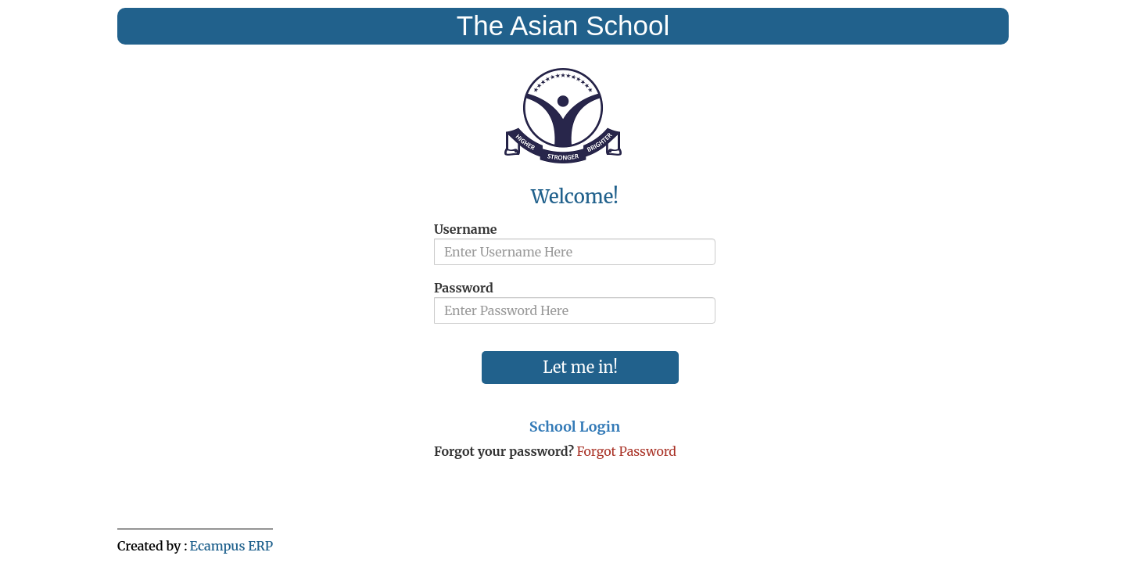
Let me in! (580, 367)
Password (463, 288)
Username (465, 229)
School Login (574, 427)
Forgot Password (626, 451)
